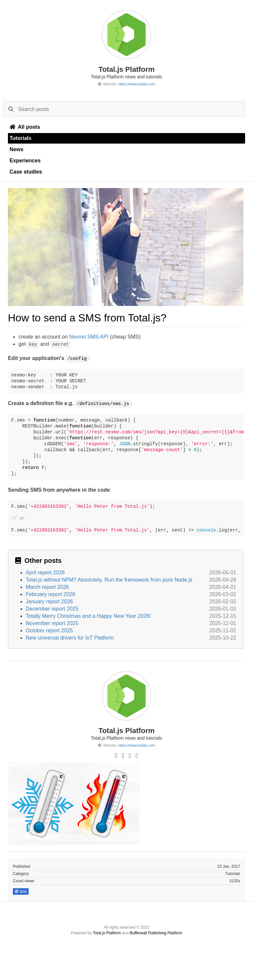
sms (21, 891)
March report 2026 (47, 587)
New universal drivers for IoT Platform (70, 638)
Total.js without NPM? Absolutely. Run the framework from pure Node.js (109, 580)
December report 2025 (52, 609)
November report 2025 (52, 623)
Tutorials (20, 138)
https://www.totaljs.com (136, 84)
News (16, 149)
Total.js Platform (107, 933)
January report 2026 (49, 601)
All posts (25, 127)
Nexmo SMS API (88, 337)
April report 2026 (45, 572)
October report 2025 (49, 630)
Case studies (26, 172)
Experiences (25, 160)
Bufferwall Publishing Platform (156, 933)
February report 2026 (50, 594)
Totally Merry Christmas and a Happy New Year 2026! (88, 616)
